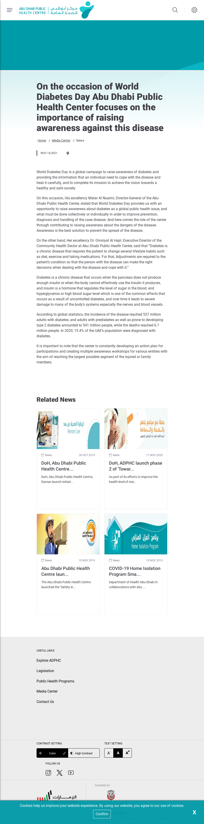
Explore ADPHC (49, 660)
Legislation (45, 671)
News (80, 140)
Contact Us (45, 702)
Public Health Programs (55, 681)
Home (42, 140)
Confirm (102, 814)
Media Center (61, 140)
